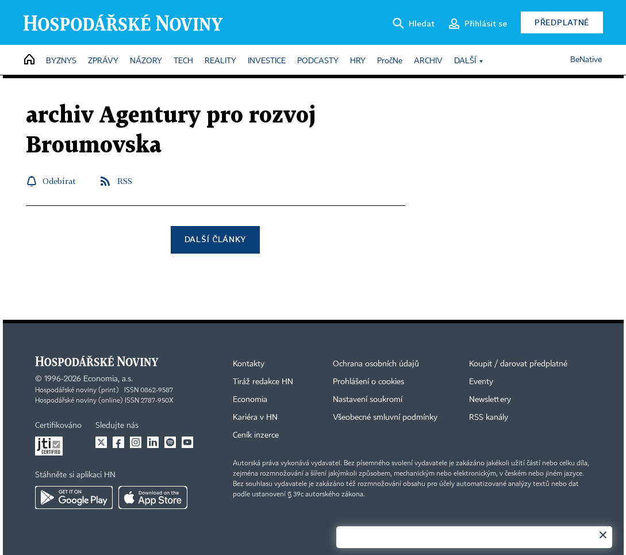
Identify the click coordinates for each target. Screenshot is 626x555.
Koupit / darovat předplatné (518, 364)
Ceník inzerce (256, 435)
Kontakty (248, 364)
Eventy (481, 382)
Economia (250, 400)
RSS (124, 181)
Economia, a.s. (108, 379)
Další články (215, 239)
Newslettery (490, 400)
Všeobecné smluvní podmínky (385, 418)
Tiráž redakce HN (263, 382)
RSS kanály (488, 418)
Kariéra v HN (255, 418)
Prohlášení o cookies (368, 382)
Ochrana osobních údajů (376, 364)
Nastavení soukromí (367, 400)
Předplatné (562, 22)
